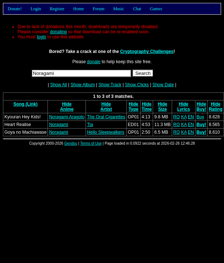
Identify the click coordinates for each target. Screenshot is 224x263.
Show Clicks (137, 84)
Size (162, 109)
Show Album (83, 84)
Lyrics (183, 109)
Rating (215, 109)
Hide (67, 104)
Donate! (15, 8)
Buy (200, 116)
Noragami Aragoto (66, 116)
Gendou (70, 143)
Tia (90, 124)
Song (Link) (26, 104)
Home (78, 8)
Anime (66, 109)
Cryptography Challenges (147, 51)
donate (93, 61)
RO (176, 116)
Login (36, 8)
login (41, 36)
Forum (99, 8)
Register (57, 8)
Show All (58, 84)
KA (183, 116)
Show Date (163, 84)
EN (191, 116)
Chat (137, 8)
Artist (106, 109)
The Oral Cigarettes (106, 116)
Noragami (58, 124)
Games (156, 8)
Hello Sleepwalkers (105, 132)
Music (118, 8)
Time (147, 109)
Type (133, 109)
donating (58, 31)
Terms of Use (91, 143)
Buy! (201, 109)
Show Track (109, 84)
